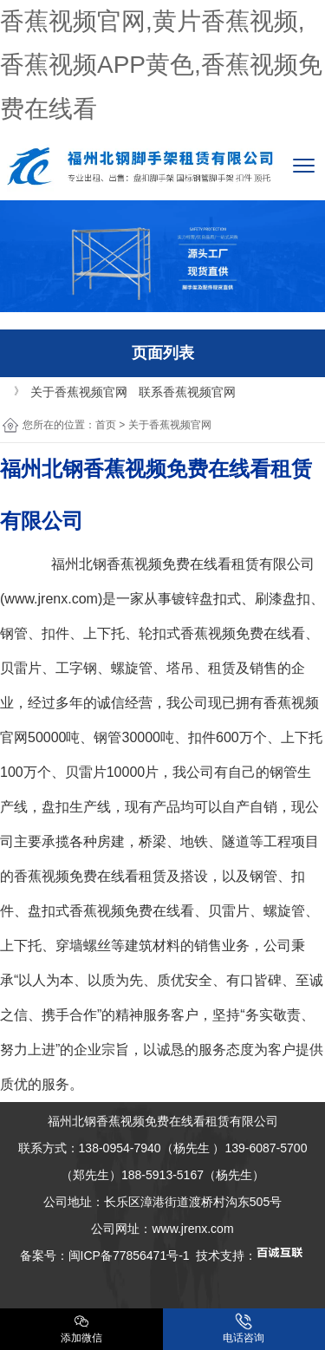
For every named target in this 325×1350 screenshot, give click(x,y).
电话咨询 (243, 1328)
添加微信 (81, 1328)
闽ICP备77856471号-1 (129, 1255)
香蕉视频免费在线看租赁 (183, 564)
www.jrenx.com (51, 598)
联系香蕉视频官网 (187, 392)
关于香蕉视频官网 (78, 392)
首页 (105, 425)
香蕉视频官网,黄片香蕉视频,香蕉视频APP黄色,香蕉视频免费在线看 (161, 65)
